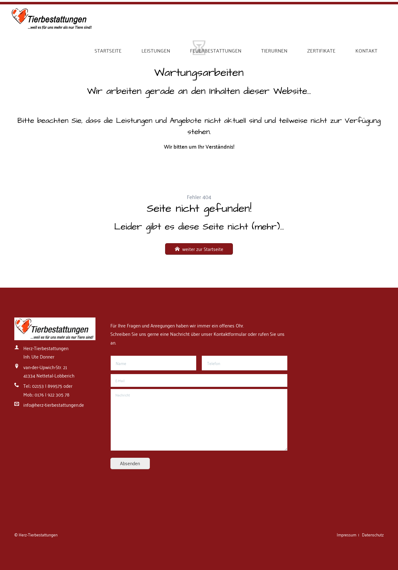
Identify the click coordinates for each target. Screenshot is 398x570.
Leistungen (155, 50)
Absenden (130, 463)
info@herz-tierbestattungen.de (53, 404)
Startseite (108, 50)
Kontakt (366, 50)
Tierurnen (274, 50)
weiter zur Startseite (202, 248)
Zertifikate (321, 50)
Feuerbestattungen (215, 50)
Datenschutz (373, 534)
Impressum (347, 534)
